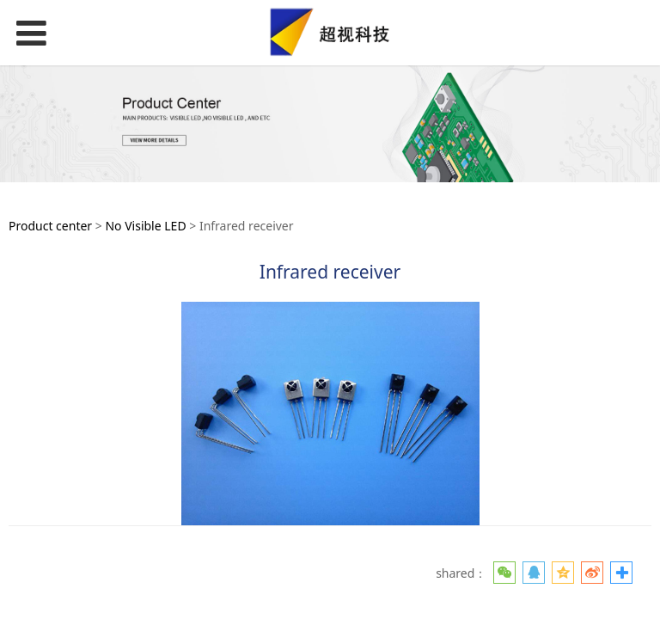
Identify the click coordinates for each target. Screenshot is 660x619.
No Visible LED (145, 226)
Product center (50, 226)
